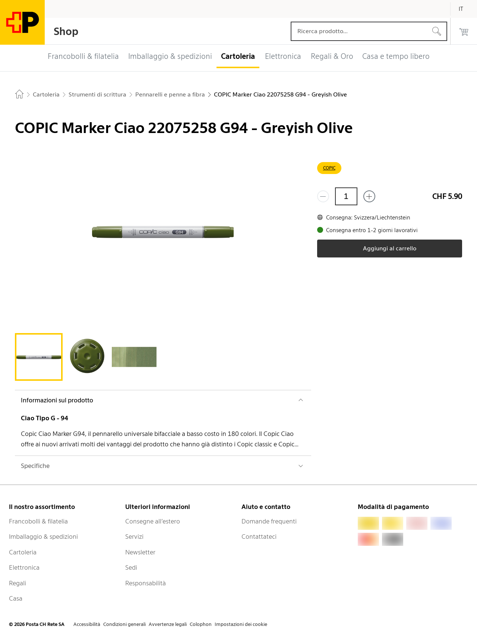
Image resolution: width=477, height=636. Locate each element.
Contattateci (259, 536)
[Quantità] (346, 196)
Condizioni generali (124, 624)
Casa (15, 598)
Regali (17, 583)
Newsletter (140, 552)
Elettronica (24, 567)
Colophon (201, 624)
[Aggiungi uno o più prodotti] (369, 196)
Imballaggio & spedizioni (43, 536)
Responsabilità (145, 583)
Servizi (134, 536)
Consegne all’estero (152, 521)
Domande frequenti (269, 521)
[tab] (39, 357)
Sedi (131, 567)
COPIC (329, 168)
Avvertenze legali (168, 624)
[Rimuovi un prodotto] (323, 196)
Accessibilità (86, 624)
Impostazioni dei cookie (241, 624)
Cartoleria (23, 552)
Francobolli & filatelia (38, 521)
